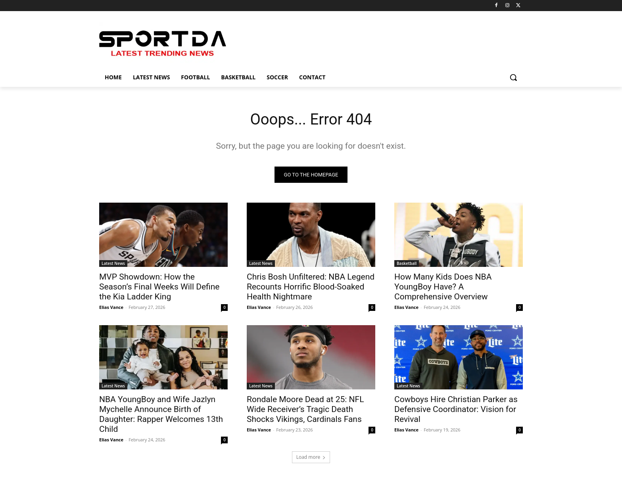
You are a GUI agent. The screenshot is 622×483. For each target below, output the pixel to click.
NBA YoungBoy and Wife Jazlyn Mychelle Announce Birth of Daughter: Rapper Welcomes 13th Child (161, 415)
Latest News (113, 264)
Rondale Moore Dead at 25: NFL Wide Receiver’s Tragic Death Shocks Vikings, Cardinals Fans (305, 410)
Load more (311, 457)
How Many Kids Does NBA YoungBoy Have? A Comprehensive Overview (442, 287)
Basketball (407, 264)
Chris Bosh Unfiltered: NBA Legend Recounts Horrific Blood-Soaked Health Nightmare (310, 287)
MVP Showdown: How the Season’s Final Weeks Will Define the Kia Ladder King (159, 287)
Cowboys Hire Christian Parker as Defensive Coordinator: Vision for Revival (456, 410)
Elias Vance (111, 308)
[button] (513, 77)
